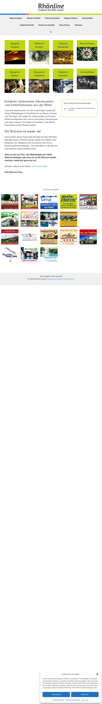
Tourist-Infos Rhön (39, 166)
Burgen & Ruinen (70, 18)
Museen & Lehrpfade (46, 25)
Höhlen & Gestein (33, 18)
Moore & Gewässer (52, 18)
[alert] (79, 109)
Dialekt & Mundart (27, 25)
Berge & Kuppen (15, 18)
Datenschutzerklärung (72, 700)
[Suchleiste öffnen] (51, 32)
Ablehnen (85, 694)
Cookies (71, 279)
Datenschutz (62, 279)
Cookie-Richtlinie (58, 700)
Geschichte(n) (87, 18)
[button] (97, 674)
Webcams (78, 25)
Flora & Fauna (64, 25)
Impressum (85, 700)
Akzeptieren (56, 694)
